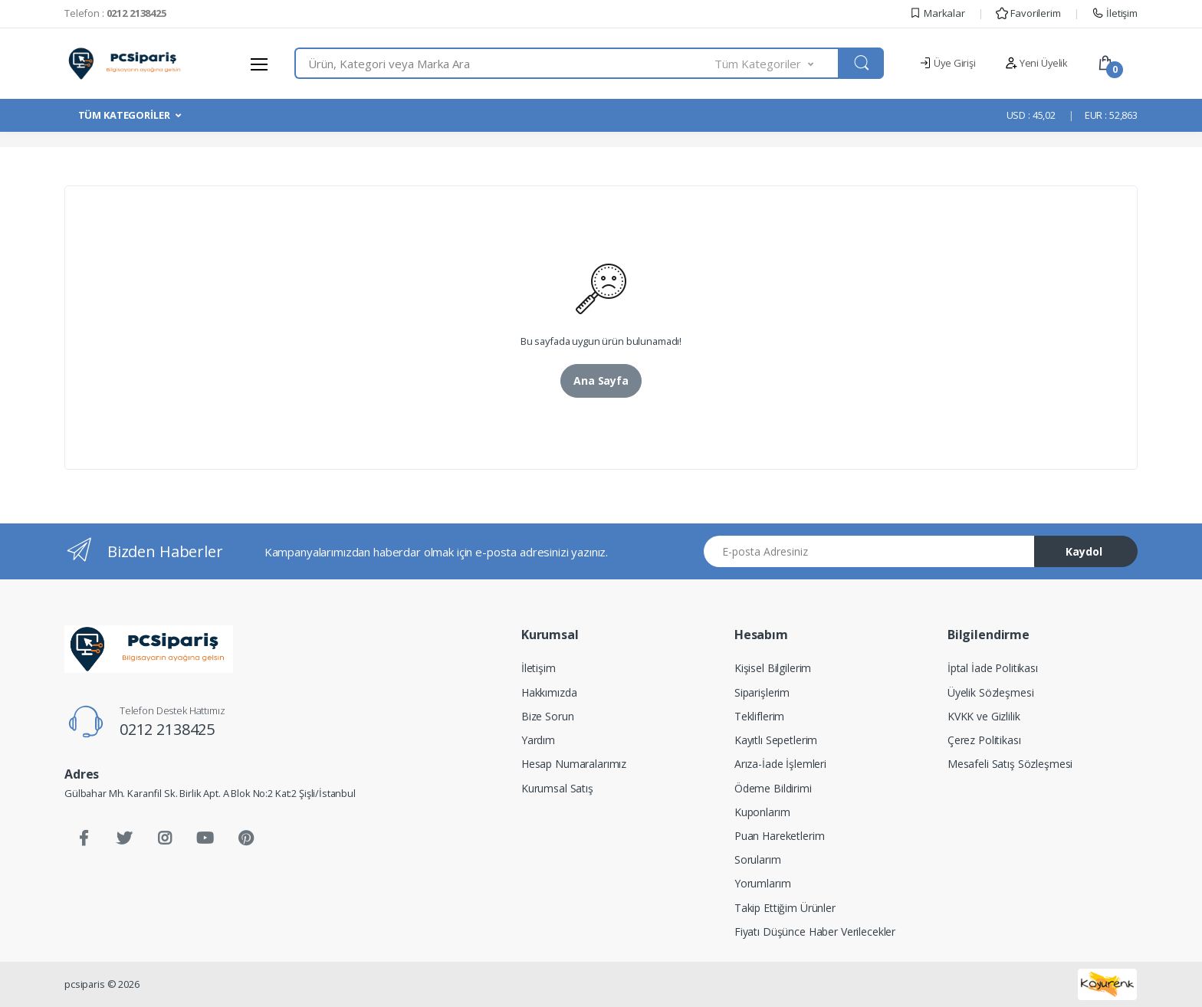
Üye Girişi (947, 63)
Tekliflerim (759, 716)
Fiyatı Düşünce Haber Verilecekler (814, 931)
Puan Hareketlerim (779, 835)
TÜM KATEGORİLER (124, 115)
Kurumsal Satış (557, 788)
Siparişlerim (762, 692)
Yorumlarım (762, 883)
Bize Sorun (547, 716)
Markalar (937, 13)
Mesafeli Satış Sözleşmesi (1009, 763)
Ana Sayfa (601, 380)
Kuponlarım (762, 812)
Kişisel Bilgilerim (772, 668)
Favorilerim (1028, 13)
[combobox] (504, 63)
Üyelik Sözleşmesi (990, 692)
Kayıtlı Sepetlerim (775, 740)
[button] (777, 63)
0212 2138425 (167, 729)
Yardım (538, 740)
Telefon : (115, 13)
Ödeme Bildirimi (773, 788)
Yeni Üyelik (1036, 63)
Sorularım (757, 859)
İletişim (1115, 13)
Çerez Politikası (984, 740)
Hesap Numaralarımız (573, 763)
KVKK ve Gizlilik (983, 716)
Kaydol (1084, 551)
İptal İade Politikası (992, 668)
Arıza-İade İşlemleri (780, 763)
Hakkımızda (549, 692)
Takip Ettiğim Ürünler (785, 907)
